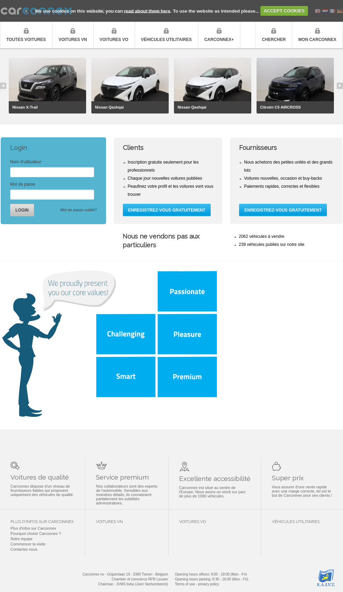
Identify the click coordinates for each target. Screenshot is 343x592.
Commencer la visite (28, 544)
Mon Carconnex (317, 39)
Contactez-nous (23, 549)
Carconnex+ (219, 39)
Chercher (274, 39)
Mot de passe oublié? (78, 210)
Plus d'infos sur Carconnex (33, 528)
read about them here (147, 10)
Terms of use (185, 584)
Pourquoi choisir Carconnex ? (35, 533)
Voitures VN (72, 39)
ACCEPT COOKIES (284, 10)
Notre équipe (21, 539)
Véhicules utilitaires (166, 39)
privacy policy (208, 584)
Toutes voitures (26, 39)
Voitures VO (114, 39)
